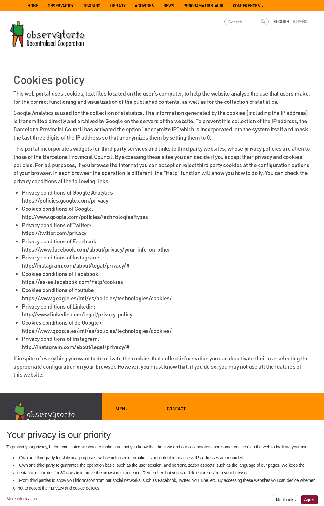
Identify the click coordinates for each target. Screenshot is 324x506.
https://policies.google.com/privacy (65, 200)
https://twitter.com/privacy (54, 232)
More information (21, 501)
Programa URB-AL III (203, 5)
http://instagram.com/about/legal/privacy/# (75, 265)
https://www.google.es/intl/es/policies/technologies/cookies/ (96, 298)
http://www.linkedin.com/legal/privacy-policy (77, 314)
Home (33, 5)
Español (301, 21)
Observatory (61, 5)
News (168, 5)
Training (91, 5)
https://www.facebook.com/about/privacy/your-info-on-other (96, 249)
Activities (144, 5)
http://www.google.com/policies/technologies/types (85, 216)
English (281, 21)
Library (118, 5)
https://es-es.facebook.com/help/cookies (72, 281)
